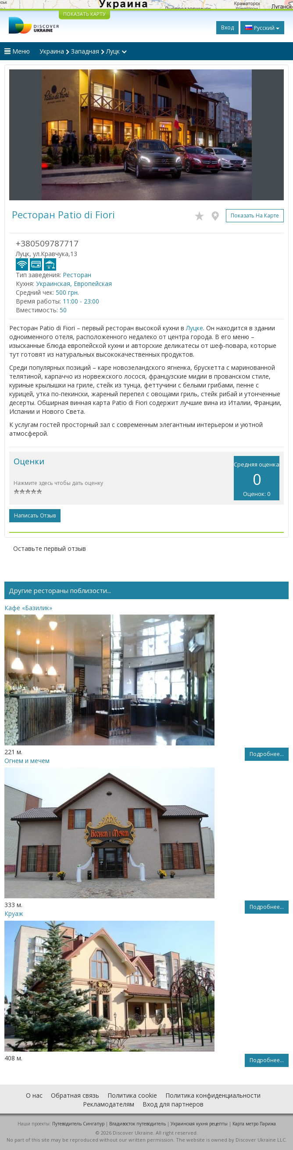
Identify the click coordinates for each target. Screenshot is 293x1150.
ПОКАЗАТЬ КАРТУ (84, 14)
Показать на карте (255, 215)
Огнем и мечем (27, 760)
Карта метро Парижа (254, 1124)
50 (63, 310)
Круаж (13, 913)
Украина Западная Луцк (83, 51)
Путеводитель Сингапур (78, 1124)
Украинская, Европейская (74, 283)
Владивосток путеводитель (137, 1124)
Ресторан (77, 275)
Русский (262, 28)
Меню (17, 51)
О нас (34, 1095)
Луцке (194, 328)
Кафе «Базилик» (28, 608)
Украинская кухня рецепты (199, 1124)
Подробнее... (267, 754)
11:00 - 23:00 (81, 301)
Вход (227, 27)
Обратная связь (75, 1095)
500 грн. (67, 292)
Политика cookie (132, 1095)
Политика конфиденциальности (213, 1095)
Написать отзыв (35, 515)
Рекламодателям (108, 1104)
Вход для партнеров (173, 1104)
